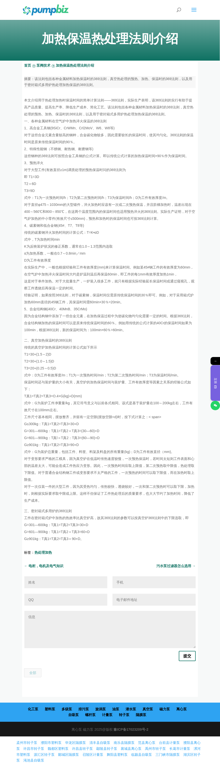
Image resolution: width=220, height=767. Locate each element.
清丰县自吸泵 (99, 743)
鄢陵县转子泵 (106, 749)
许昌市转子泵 (33, 749)
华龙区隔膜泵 (75, 743)
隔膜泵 (141, 715)
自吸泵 (73, 715)
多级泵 (67, 709)
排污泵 (83, 709)
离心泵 (181, 709)
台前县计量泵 (169, 743)
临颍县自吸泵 (141, 755)
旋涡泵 (100, 709)
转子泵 (124, 715)
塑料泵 (50, 709)
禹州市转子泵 (155, 749)
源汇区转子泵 (44, 755)
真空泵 (148, 709)
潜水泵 (131, 709)
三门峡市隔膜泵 (167, 755)
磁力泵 (164, 709)
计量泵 (107, 715)
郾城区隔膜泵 (68, 755)
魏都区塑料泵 (58, 749)
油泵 (115, 709)
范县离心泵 (146, 743)
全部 (32, 673)
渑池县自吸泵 (33, 760)
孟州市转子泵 (26, 743)
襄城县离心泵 (131, 749)
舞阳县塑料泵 (117, 755)
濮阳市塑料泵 (51, 743)
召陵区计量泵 (92, 755)
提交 (187, 656)
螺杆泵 (90, 715)
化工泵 (33, 709)
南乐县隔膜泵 (124, 743)
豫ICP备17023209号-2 (130, 729)
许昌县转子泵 (82, 749)
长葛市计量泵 (179, 749)
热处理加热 (43, 552)
